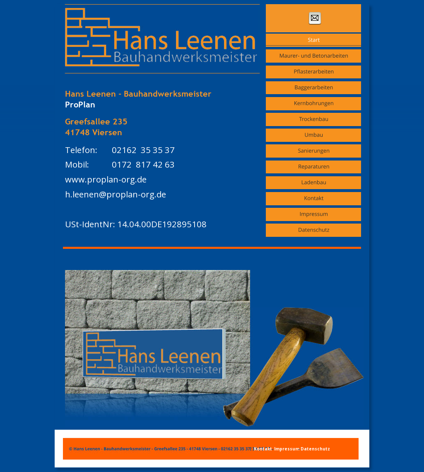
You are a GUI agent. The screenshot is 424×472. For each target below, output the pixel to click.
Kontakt (263, 449)
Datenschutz (315, 449)
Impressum (287, 449)
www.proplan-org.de (106, 179)
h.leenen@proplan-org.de (115, 194)
